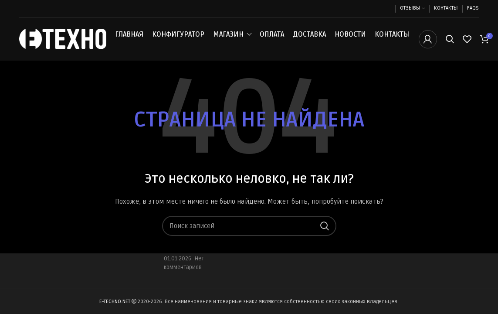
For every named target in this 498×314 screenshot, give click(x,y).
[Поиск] (449, 40)
